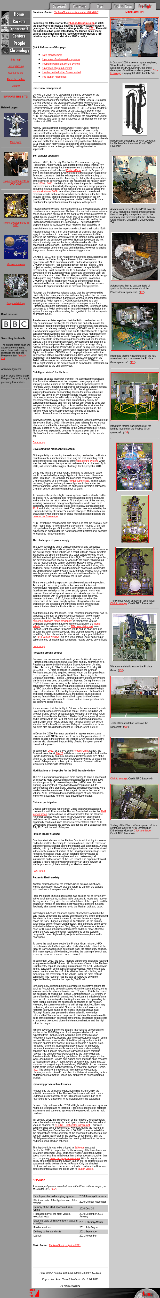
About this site (16, 72)
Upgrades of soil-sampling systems (61, 59)
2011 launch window (48, 637)
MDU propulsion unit (82, 626)
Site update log (16, 66)
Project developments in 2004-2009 (16, 182)
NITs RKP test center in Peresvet (72, 1125)
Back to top (39, 442)
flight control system (87, 461)
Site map (15, 59)
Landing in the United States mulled (61, 72)
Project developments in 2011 (16, 224)
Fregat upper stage (79, 480)
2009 (41, 183)
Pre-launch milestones (54, 76)
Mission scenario (16, 264)
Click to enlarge (118, 603)
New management (52, 55)
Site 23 (59, 753)
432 (54, 1189)
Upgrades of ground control (57, 68)
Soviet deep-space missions (64, 1158)
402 (35, 1069)
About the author (16, 79)
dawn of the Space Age (45, 516)
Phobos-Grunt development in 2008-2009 (76, 12)
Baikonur (79, 1147)
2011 (92, 28)
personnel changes (43, 621)
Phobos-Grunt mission (81, 23)
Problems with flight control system (61, 63)
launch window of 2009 (45, 191)
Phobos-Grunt (73, 170)
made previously (62, 621)
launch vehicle (85, 1169)
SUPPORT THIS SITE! (15, 96)
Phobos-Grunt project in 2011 (65, 1245)
